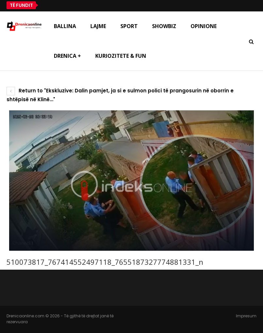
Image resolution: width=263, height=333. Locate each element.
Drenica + (67, 55)
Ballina (65, 26)
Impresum (246, 316)
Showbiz (164, 26)
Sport (129, 26)
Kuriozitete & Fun (120, 55)
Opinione (204, 26)
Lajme (98, 26)
